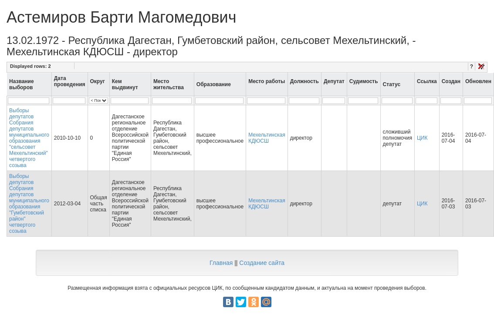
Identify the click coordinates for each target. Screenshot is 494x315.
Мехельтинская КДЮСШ (266, 138)
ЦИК (422, 138)
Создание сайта (261, 262)
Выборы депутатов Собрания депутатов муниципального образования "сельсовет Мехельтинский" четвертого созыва (29, 137)
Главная (221, 262)
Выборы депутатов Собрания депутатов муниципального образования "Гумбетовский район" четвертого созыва (29, 203)
